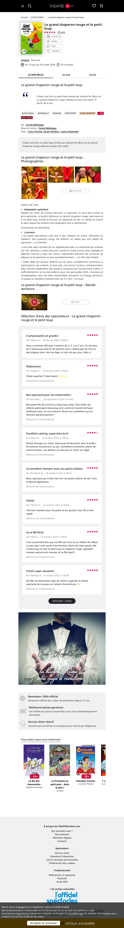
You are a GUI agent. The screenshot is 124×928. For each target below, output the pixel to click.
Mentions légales (62, 837)
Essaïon (25, 60)
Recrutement (62, 834)
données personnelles (66, 859)
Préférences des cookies (62, 863)
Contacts (62, 841)
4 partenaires (23, 913)
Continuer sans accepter (80, 923)
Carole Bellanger (35, 124)
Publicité (62, 878)
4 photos (54, 36)
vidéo (52, 41)
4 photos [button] (75, 191)
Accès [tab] (92, 74)
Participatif (70, 113)
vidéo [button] (75, 302)
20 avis (61, 32)
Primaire (57, 113)
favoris (53, 51)
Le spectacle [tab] (35, 74)
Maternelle (43, 113)
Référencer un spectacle (62, 875)
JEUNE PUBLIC (28, 113)
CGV (48, 859)
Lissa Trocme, (35, 131)
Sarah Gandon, (51, 131)
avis (51, 46)
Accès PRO (62, 881)
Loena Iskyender (69, 131)
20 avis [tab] (66, 74)
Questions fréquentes (62, 856)
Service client (62, 852)
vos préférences (75, 913)
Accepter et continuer (43, 923)
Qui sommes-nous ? (62, 830)
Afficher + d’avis (62, 601)
